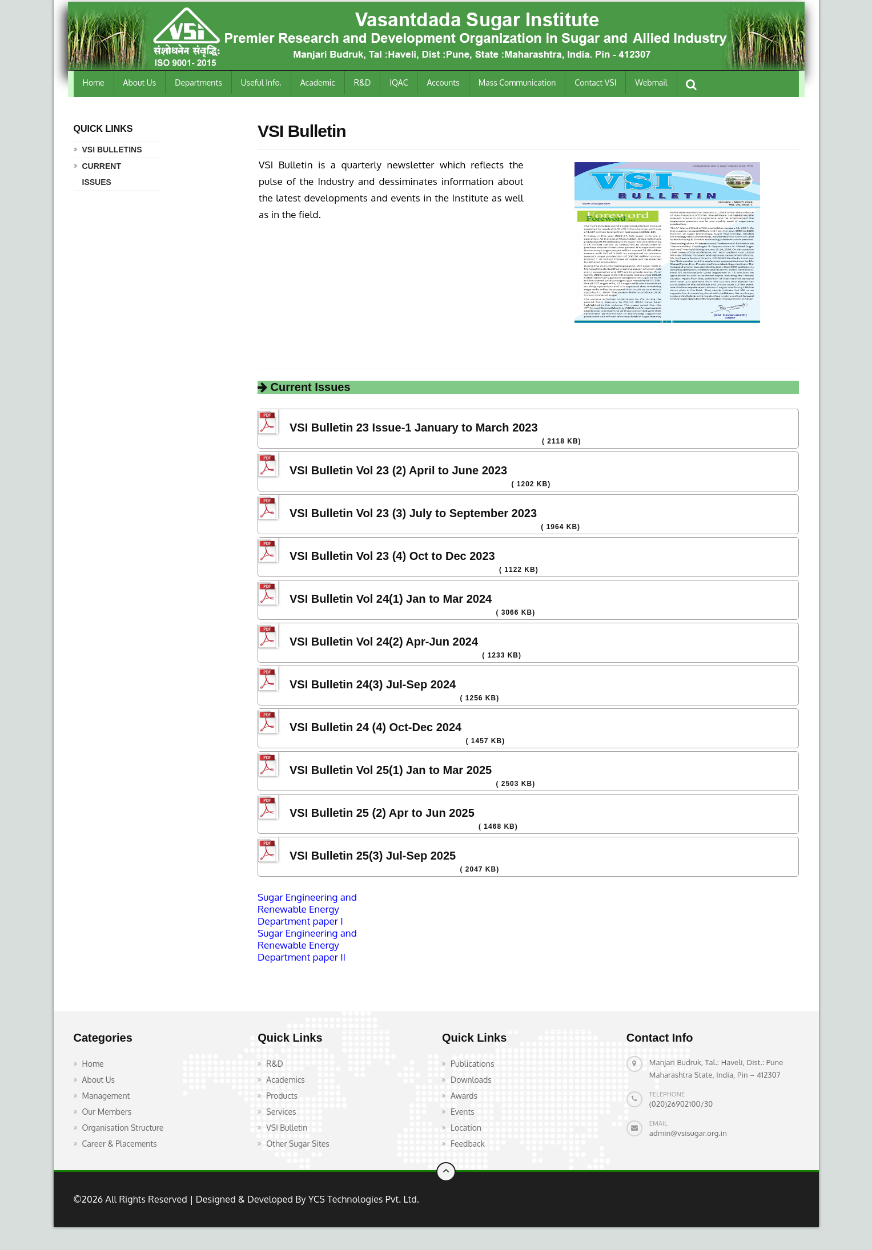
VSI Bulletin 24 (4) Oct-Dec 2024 (375, 727)
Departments (198, 82)
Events (463, 1111)
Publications (472, 1063)
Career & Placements (119, 1143)
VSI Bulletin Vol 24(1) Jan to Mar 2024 (391, 598)
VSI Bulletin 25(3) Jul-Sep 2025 (373, 855)
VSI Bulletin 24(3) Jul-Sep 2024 (373, 684)
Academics (285, 1079)
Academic (317, 82)
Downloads (471, 1079)
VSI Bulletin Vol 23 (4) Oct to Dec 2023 (392, 556)
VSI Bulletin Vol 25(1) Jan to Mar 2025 (391, 770)
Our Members (107, 1111)
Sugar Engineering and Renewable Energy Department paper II (307, 945)
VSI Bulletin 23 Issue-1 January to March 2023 (414, 427)
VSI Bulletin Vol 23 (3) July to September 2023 (413, 513)
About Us (139, 82)
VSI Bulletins (112, 149)
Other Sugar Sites (297, 1143)
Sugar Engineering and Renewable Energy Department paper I (307, 909)
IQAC (398, 82)
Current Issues (101, 174)
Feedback (468, 1143)
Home (94, 82)
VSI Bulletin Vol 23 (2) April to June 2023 (398, 470)
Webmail (651, 82)
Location (466, 1127)
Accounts (443, 82)
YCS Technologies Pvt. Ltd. (362, 1199)
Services (281, 1111)
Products (282, 1095)
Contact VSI (595, 82)
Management (106, 1095)
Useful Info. (261, 82)
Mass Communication (517, 82)
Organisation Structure (123, 1127)
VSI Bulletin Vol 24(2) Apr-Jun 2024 (384, 641)
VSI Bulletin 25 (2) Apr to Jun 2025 (382, 813)
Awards (464, 1095)
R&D (362, 82)
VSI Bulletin (286, 1127)
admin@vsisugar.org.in (688, 1133)
